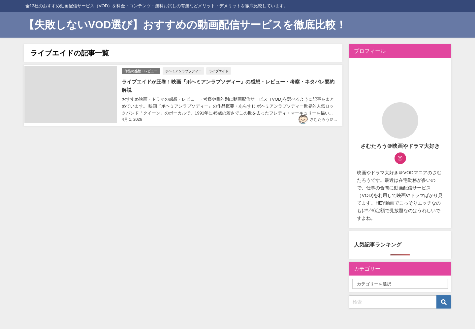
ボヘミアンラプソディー (184, 70)
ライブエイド (219, 70)
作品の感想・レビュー (140, 70)
